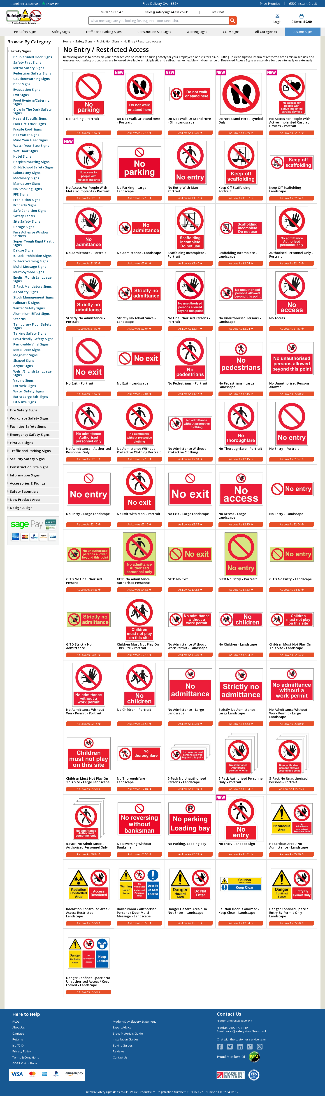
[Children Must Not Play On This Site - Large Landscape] (88, 761)
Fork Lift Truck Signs (29, 124)
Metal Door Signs (26, 350)
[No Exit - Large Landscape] (190, 497)
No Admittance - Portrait (86, 253)
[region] (88, 93)
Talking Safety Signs (29, 333)
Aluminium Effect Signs (31, 313)
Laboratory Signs (26, 173)
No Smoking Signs (27, 189)
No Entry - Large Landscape (88, 514)
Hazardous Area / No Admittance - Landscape (288, 845)
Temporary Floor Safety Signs (32, 326)
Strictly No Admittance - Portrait (85, 320)
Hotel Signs (22, 156)
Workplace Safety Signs (29, 418)
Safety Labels (24, 216)
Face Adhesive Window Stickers (30, 234)
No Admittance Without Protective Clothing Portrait (139, 450)
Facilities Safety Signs (28, 426)
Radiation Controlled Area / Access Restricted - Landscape (87, 912)
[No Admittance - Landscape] (139, 236)
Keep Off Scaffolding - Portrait (235, 189)
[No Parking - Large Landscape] (139, 170)
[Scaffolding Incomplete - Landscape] (241, 236)
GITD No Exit (178, 579)
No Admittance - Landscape (139, 253)
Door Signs (21, 84)
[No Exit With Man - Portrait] (139, 497)
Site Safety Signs (26, 221)
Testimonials (34, 3)
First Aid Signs (21, 442)
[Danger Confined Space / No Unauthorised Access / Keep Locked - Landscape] (88, 962)
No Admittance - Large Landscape (186, 711)
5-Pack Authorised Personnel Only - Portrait (240, 780)
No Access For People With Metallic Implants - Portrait (88, 189)
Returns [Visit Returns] (17, 1039)
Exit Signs (21, 95)
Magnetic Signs (25, 355)
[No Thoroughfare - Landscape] (139, 761)
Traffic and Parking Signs (30, 450)
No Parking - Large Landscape (131, 189)
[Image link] (252, 1046)
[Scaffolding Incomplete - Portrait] (190, 236)
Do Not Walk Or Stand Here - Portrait (138, 120)
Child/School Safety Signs (33, 167)
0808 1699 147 (112, 12)
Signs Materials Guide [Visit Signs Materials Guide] (128, 1033)
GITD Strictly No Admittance (79, 646)
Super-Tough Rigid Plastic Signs (33, 243)
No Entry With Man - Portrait (184, 189)
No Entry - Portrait (284, 448)
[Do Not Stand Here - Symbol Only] (241, 103)
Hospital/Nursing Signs (31, 162)
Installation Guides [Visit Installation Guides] (126, 1039)
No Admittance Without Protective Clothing (187, 450)
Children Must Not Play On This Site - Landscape (290, 646)
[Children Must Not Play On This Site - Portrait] (139, 627)
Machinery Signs (26, 178)
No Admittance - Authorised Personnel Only (88, 450)
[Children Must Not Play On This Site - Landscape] (291, 627)
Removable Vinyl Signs (31, 344)
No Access (277, 318)
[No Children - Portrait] (139, 694)
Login (277, 21)
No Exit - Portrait (79, 383)
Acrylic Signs (23, 366)
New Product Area (25, 499)
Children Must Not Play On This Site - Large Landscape (87, 780)
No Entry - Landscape (286, 514)
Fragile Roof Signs (27, 129)
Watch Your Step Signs (31, 145)
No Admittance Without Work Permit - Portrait (85, 711)
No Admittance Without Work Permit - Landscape (187, 646)
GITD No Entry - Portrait (237, 579)
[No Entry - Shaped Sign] (241, 827)
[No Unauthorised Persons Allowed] (291, 366)
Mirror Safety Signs (28, 68)
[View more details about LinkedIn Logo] (242, 1046)
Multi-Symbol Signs (28, 272)
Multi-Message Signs (29, 266)
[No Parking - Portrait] (88, 103)
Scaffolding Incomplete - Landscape (237, 254)
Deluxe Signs (23, 250)
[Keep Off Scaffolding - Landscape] (291, 170)
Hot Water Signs (26, 135)
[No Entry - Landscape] (291, 497)
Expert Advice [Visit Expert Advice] (122, 1027)
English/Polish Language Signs (32, 279)
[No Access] (291, 301)
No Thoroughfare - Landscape (132, 780)
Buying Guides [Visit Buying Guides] (123, 1045)
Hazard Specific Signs (30, 118)
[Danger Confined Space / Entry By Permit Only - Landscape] (291, 894)
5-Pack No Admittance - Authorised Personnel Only (87, 845)
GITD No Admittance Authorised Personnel (134, 581)
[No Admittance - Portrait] (88, 236)
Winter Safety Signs (29, 308)
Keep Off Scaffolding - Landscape (286, 189)
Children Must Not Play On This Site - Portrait (138, 646)
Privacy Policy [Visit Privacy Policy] (21, 1051)
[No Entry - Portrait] (291, 431)
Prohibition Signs (26, 200)
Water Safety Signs (28, 391)
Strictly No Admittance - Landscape (136, 320)
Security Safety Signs (27, 459)
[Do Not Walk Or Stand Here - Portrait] (139, 103)
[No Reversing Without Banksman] (139, 827)
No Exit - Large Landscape (188, 514)
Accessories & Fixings (28, 483)
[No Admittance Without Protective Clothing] (190, 431)
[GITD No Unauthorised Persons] (88, 562)
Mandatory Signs (26, 183)
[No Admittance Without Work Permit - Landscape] (190, 627)
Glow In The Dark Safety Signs (32, 111)
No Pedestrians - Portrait (187, 383)
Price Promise (270, 3)
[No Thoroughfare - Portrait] (241, 431)
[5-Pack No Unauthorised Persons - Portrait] (291, 761)
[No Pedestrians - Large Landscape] (241, 366)
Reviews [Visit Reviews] (118, 1051)
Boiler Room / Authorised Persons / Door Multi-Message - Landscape (136, 912)
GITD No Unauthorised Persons (84, 581)
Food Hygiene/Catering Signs (31, 102)
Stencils (19, 319)
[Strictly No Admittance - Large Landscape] (241, 694)
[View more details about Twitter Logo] (232, 1046)
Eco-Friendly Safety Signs (33, 339)
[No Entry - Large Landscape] (88, 497)
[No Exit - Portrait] (88, 366)
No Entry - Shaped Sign (236, 844)
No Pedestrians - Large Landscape (236, 385)
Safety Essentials (24, 491)
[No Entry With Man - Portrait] (190, 170)
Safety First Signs (27, 62)
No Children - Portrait (134, 709)
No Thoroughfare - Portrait (240, 448)
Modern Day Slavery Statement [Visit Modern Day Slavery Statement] (134, 1021)
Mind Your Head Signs (30, 140)
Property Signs (24, 205)
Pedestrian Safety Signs (32, 73)
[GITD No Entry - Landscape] (291, 562)
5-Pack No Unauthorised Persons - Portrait (288, 780)
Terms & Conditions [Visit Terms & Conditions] (25, 1057)
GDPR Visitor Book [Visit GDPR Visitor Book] (24, 1063)
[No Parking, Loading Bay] (190, 827)
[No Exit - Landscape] (139, 366)
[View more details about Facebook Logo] (222, 1046)
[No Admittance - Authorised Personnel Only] (88, 431)
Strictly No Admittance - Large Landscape (237, 711)
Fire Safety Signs (23, 410)
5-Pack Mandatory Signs (32, 286)
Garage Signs (23, 227)
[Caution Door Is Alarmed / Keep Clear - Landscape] (241, 894)
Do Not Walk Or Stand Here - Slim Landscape (189, 120)
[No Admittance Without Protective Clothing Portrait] (139, 431)
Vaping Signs (23, 380)
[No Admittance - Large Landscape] (190, 694)
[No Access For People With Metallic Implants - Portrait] (88, 170)
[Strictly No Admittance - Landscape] (139, 301)
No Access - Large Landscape (232, 515)
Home (67, 41)
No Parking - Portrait (82, 119)
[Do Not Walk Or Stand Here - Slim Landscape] (190, 103)
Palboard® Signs (26, 303)
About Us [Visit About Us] (18, 1027)
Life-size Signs (24, 402)
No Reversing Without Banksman (134, 845)
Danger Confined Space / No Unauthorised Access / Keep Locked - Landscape (88, 981)
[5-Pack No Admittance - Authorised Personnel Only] (88, 827)
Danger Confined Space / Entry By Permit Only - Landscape (288, 912)
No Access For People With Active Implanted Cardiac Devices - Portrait (289, 122)
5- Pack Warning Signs (30, 261)
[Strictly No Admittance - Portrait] (88, 301)
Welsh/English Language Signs (32, 373)
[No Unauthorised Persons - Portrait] (190, 301)
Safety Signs (20, 51)
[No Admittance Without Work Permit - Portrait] (88, 694)
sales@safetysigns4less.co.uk (166, 12)
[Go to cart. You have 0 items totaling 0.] (302, 19)
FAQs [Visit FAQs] (15, 1021)
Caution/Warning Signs (31, 79)
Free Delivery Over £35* (160, 3)
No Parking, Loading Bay (187, 844)
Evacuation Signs (26, 89)
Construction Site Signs (29, 467)
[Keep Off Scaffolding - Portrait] (241, 170)
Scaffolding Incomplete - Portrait (187, 254)
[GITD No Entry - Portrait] (241, 562)
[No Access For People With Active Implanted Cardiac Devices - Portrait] (291, 103)
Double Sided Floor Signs (32, 57)
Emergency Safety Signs (30, 434)
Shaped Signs (23, 360)
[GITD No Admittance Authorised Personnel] (139, 562)
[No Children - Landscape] (241, 627)
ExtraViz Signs (24, 386)
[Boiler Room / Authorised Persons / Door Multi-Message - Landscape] (139, 894)
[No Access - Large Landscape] (241, 497)
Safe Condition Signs (29, 210)
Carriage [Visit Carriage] (18, 1033)
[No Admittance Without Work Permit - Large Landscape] (291, 694)
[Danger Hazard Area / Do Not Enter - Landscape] (190, 894)
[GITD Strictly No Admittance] (88, 627)
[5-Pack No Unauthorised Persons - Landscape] (190, 761)
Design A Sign (21, 507)
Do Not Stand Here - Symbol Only (240, 120)
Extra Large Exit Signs (30, 397)
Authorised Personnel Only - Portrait (291, 254)
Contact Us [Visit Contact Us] (120, 1057)
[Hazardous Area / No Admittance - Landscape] (291, 827)
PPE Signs (20, 194)
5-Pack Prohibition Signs (32, 256)
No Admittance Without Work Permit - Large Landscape (288, 713)
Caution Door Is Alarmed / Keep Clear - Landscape (238, 910)
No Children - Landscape (237, 644)
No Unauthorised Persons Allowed (289, 385)
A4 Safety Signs (25, 292)
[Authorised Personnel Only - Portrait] (291, 236)
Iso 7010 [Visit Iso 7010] (17, 1045)
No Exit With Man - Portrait (138, 514)
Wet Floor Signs (25, 151)
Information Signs (25, 475)
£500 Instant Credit (303, 3)
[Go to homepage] (32, 16)
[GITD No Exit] (190, 562)
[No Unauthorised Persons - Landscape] (241, 301)
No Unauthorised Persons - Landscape (239, 320)
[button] (277, 19)
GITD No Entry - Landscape (290, 579)
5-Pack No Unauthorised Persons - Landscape (187, 780)
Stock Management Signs (33, 297)
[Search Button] (233, 20)
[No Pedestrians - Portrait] (190, 366)
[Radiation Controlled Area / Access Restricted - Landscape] (88, 894)
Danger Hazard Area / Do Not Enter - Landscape (187, 910)
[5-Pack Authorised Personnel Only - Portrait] (241, 761)
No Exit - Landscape (132, 383)
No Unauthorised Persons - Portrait (189, 320)
